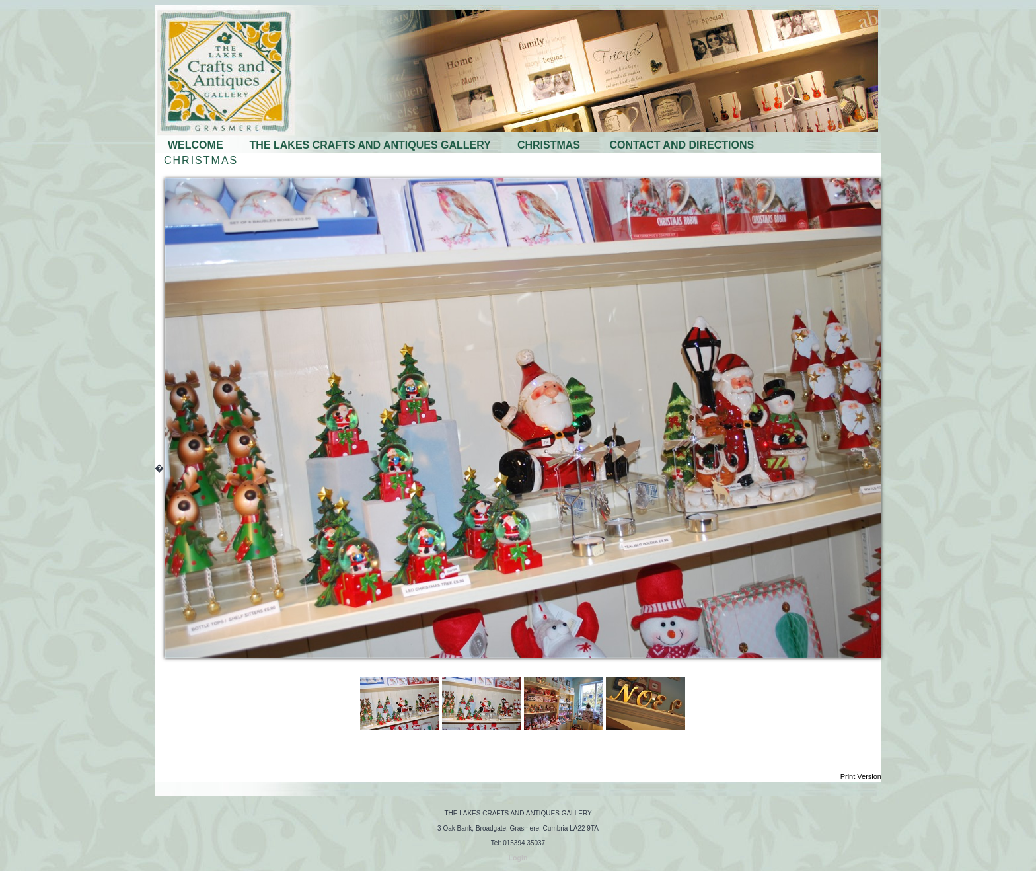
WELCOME (195, 145)
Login (518, 858)
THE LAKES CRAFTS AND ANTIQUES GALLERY (370, 145)
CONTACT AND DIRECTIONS (681, 145)
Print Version (860, 776)
